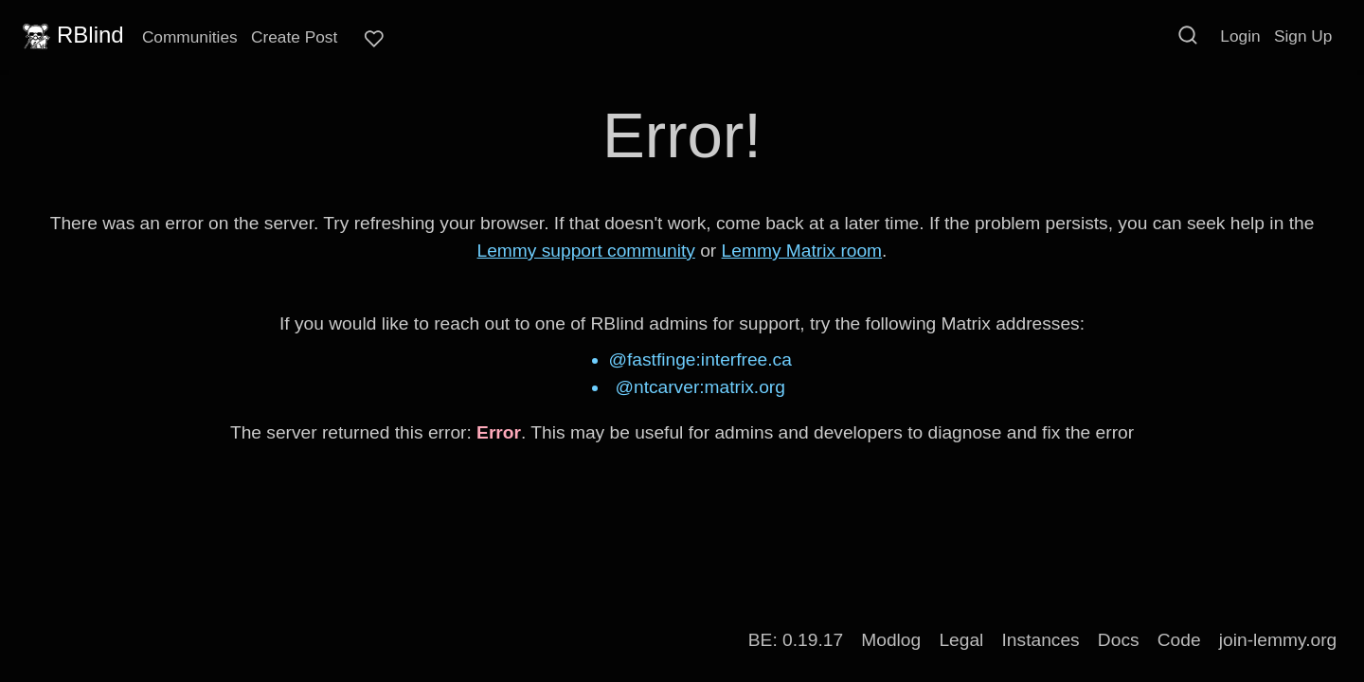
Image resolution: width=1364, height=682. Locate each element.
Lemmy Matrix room (802, 250)
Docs (1119, 640)
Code (1179, 640)
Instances (1041, 640)
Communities (190, 36)
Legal (961, 640)
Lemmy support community (586, 250)
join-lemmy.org (1278, 640)
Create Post (294, 36)
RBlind (71, 35)
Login (1240, 36)
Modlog (891, 640)
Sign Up (1303, 36)
